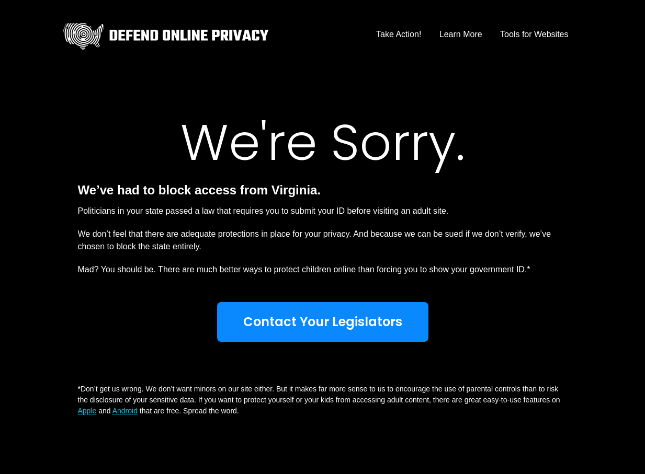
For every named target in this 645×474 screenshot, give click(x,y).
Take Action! (398, 34)
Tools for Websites (534, 34)
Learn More (460, 34)
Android (125, 411)
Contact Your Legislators (322, 321)
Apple (87, 411)
